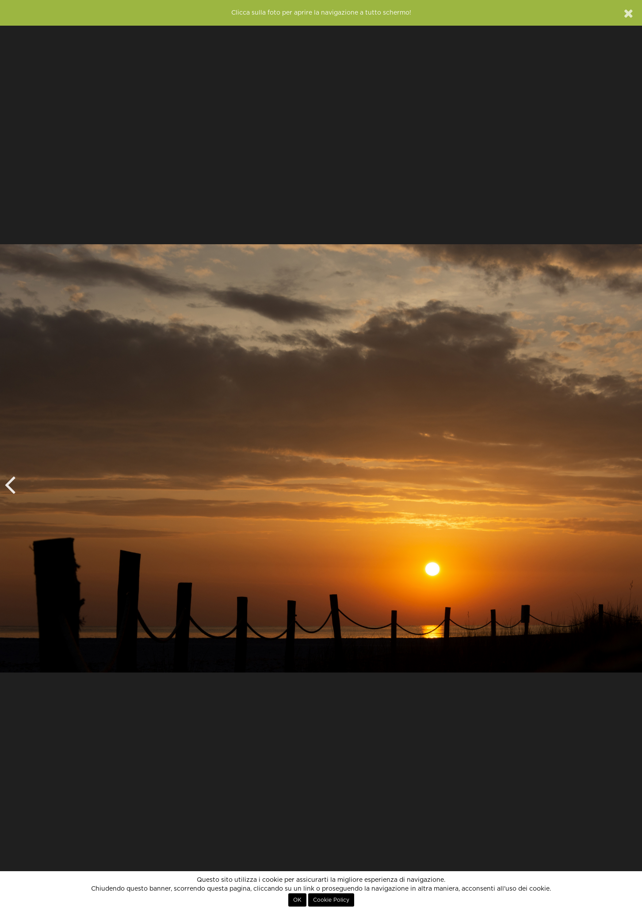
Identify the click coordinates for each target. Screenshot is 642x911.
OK (297, 900)
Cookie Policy (331, 900)
